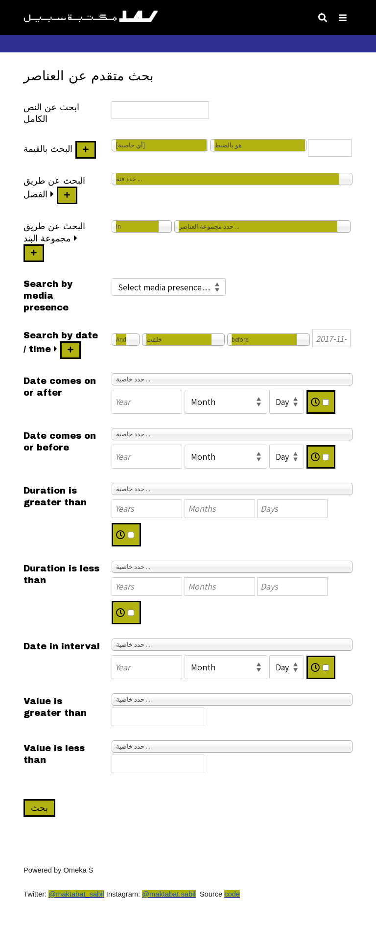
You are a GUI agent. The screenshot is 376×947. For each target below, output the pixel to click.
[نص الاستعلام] (330, 148)
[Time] (326, 402)
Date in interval (62, 646)
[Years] (147, 508)
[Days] (292, 508)
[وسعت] (52, 194)
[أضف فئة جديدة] (67, 195)
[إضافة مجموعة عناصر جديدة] (34, 253)
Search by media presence (48, 295)
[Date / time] (331, 338)
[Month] (226, 402)
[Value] (158, 717)
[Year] (147, 402)
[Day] (286, 402)
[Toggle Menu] (342, 17)
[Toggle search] (322, 17)
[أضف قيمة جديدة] (85, 150)
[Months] (220, 508)
